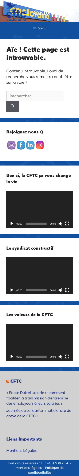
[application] (39, 209)
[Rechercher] (12, 106)
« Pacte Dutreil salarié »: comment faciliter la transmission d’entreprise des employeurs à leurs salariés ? (37, 398)
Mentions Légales (21, 450)
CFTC (16, 381)
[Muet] (60, 224)
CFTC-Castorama (48, 9)
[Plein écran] (67, 224)
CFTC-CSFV (48, 463)
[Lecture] (12, 224)
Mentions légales (28, 468)
